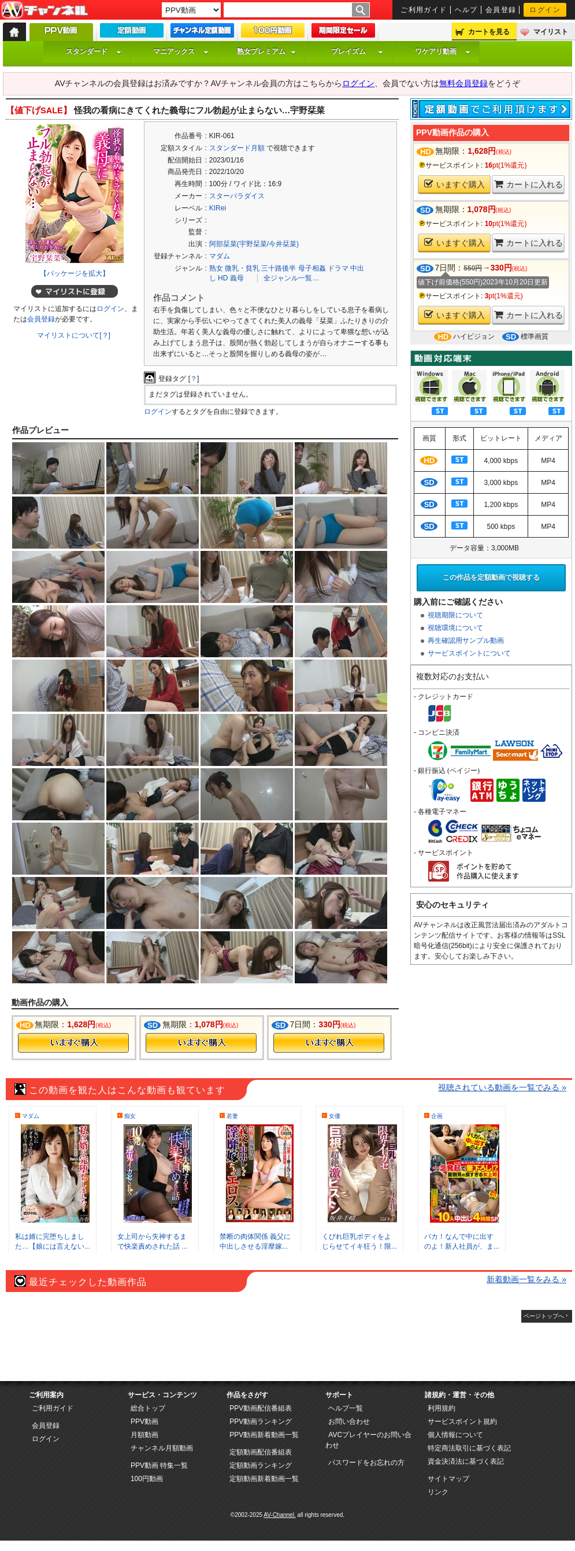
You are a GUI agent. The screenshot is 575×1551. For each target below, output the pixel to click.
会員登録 (501, 10)
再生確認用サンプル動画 (466, 640)
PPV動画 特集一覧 (159, 1465)
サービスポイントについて (469, 653)
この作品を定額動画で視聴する (491, 577)
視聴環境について (455, 628)
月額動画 (144, 1435)
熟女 (216, 268)
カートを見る (489, 32)
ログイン (545, 10)
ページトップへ (544, 1316)
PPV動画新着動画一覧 (264, 1435)
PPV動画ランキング (260, 1421)
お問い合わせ (349, 1421)
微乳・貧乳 (242, 268)
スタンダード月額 (237, 148)
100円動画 (147, 1479)
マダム (219, 256)
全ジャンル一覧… (291, 278)
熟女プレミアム (266, 51)
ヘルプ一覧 (345, 1408)
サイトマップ (448, 1479)
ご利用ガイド (423, 10)
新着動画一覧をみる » (526, 1279)
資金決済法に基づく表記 (466, 1461)
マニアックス (181, 51)
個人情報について (455, 1435)
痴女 (130, 1116)
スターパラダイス (237, 196)
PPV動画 (144, 1421)
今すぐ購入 (73, 1043)
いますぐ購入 (454, 184)
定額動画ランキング (260, 1465)
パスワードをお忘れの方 (366, 1463)
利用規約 (441, 1408)
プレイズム (357, 51)
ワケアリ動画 (442, 51)
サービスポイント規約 (462, 1421)
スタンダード (93, 51)
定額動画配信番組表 (260, 1452)
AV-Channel (44, 10)
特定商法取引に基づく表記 (469, 1448)
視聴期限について (455, 615)
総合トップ (148, 1408)
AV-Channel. (279, 1515)
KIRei (217, 208)
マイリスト (550, 32)
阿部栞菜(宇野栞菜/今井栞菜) (254, 244)
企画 (437, 1116)
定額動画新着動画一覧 (264, 1479)
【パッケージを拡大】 (74, 273)
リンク (438, 1492)
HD (223, 278)
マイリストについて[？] (73, 335)
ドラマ (338, 268)
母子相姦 (312, 268)
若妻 (232, 1116)
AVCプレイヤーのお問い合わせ (368, 1440)
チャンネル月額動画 (162, 1448)
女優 (334, 1116)
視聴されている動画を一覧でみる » (502, 1087)
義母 (237, 278)
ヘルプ (466, 10)
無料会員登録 (463, 83)
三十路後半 (278, 268)
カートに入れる (528, 184)
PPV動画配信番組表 (260, 1408)
